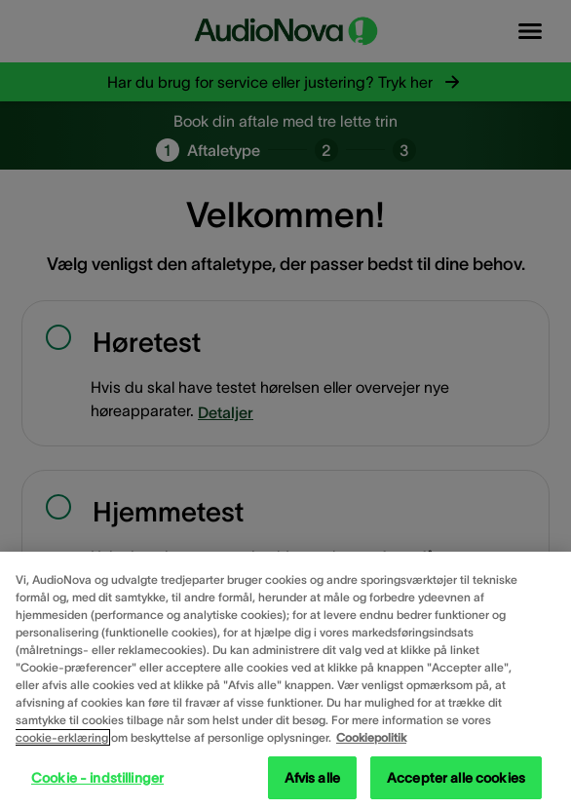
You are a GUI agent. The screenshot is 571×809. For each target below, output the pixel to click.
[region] (285, 680)
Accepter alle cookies (456, 778)
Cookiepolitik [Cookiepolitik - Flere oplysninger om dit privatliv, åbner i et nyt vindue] (371, 737)
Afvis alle (312, 778)
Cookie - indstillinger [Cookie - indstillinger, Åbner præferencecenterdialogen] (97, 778)
